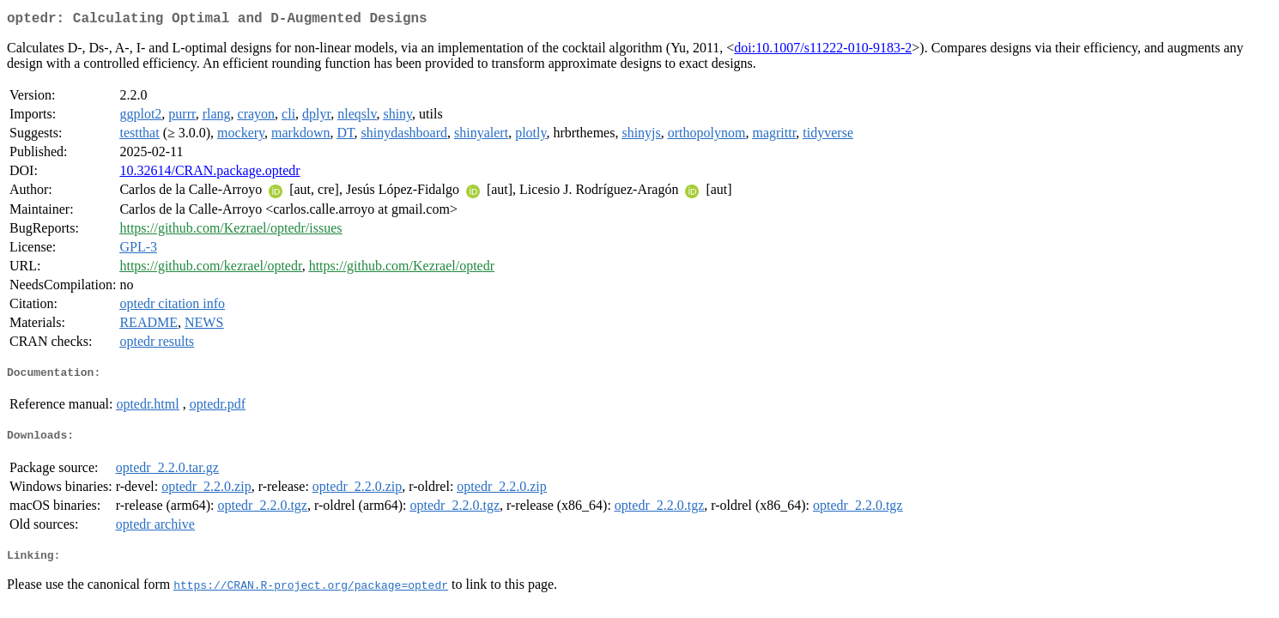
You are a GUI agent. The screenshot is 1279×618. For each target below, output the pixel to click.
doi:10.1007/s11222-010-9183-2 (823, 51)
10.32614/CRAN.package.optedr (209, 174)
